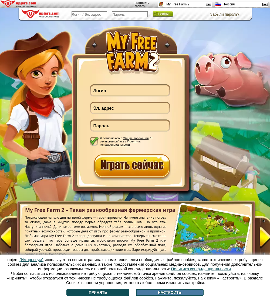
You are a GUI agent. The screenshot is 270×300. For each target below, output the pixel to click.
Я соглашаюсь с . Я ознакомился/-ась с (126, 141)
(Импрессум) (31, 259)
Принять (98, 292)
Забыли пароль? (224, 14)
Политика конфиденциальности (120, 143)
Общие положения (135, 138)
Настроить (169, 292)
